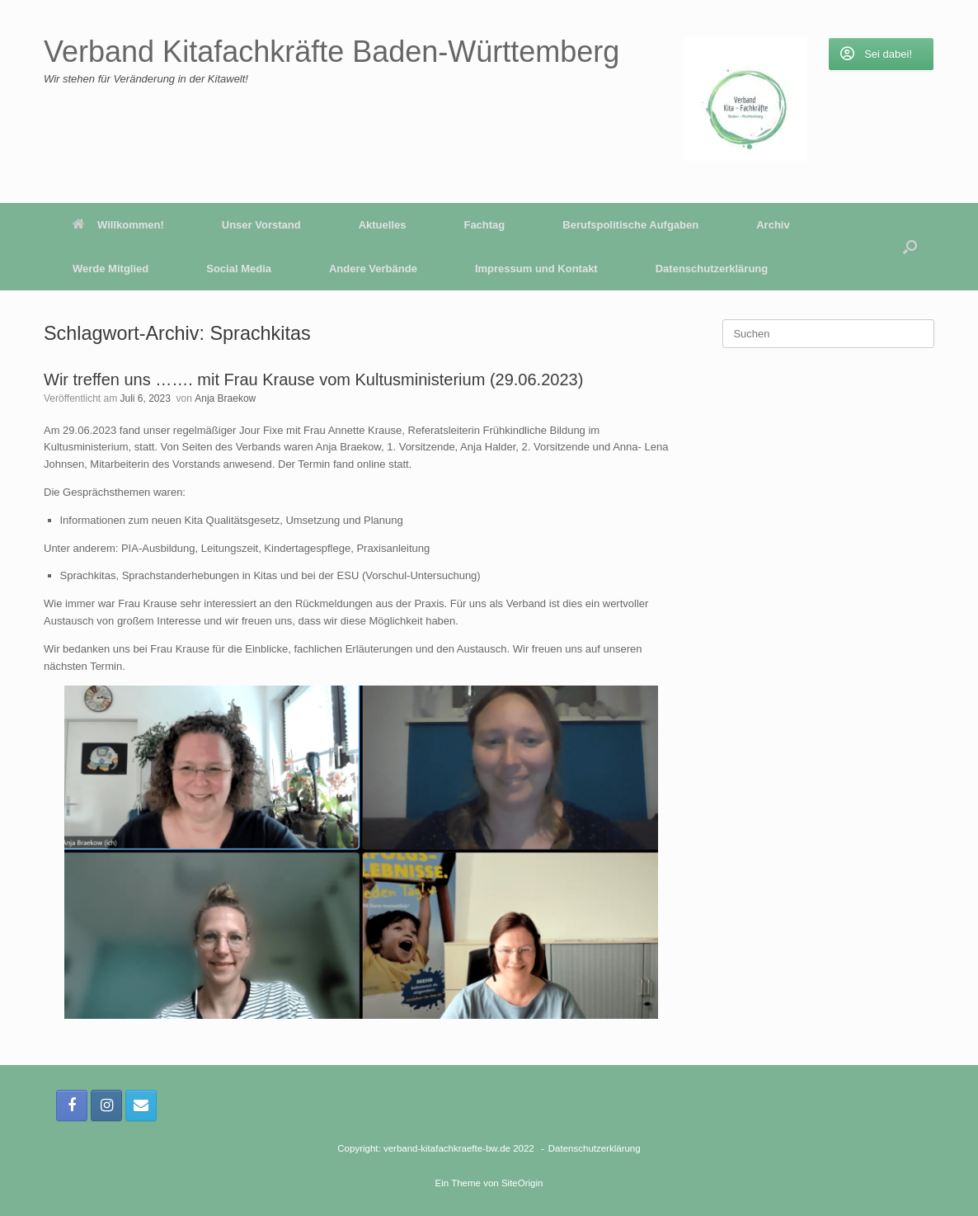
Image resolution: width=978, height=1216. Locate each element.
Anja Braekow (225, 398)
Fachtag (484, 225)
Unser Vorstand (261, 225)
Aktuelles (383, 225)
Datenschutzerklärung (712, 268)
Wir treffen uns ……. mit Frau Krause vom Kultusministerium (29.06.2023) (313, 379)
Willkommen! (118, 225)
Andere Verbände (373, 268)
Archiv (772, 225)
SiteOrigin (522, 1183)
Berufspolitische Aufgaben (630, 225)
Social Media (238, 268)
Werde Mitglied (110, 268)
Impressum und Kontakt (536, 268)
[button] (910, 246)
